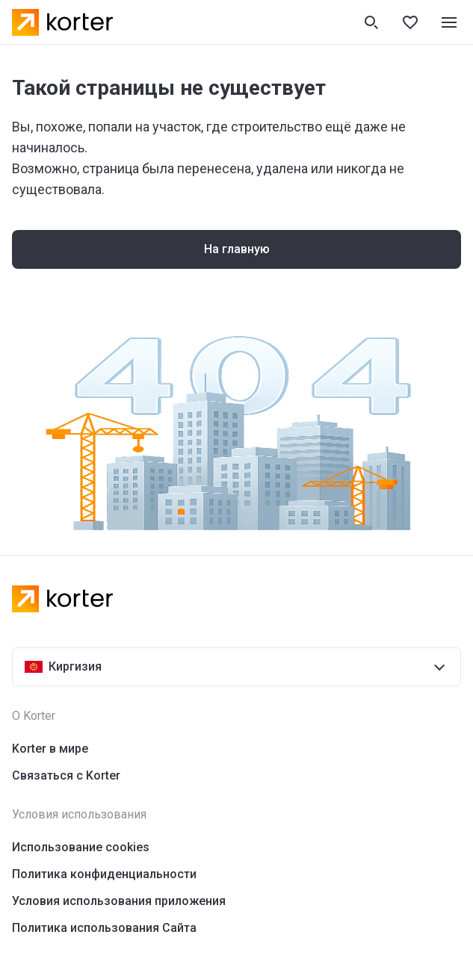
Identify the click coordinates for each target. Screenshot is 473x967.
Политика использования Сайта (104, 928)
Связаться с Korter (66, 775)
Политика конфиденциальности (104, 874)
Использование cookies (80, 847)
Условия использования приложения (119, 901)
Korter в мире (50, 748)
